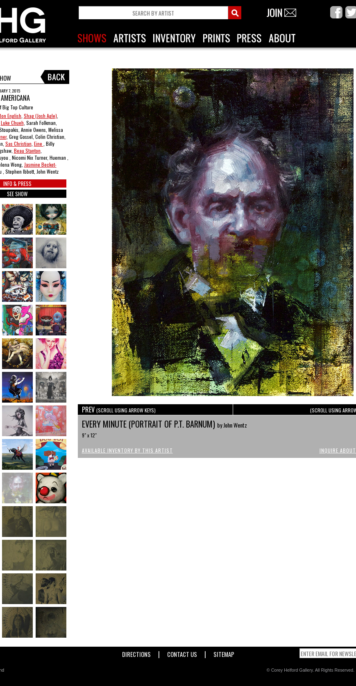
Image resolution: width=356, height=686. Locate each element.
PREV (119, 409)
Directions (136, 652)
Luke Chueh (12, 122)
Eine (38, 143)
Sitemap (223, 652)
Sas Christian (18, 143)
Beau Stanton (27, 150)
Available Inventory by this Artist (127, 450)
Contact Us (182, 652)
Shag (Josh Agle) (40, 115)
